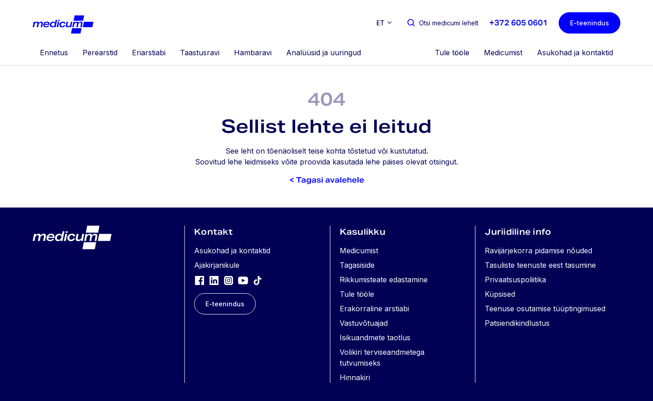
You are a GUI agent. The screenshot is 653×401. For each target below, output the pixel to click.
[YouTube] (243, 280)
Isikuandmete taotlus (375, 337)
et (380, 23)
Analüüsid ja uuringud (323, 52)
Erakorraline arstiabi (374, 308)
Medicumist (503, 52)
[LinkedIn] (214, 280)
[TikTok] (257, 280)
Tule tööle (452, 52)
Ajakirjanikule (216, 265)
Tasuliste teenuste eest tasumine (540, 265)
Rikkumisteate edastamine (384, 279)
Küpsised (500, 294)
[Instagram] (228, 280)
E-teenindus (589, 23)
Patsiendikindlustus (517, 323)
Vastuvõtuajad (364, 323)
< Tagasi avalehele (326, 180)
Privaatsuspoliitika (515, 279)
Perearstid (100, 52)
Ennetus (54, 52)
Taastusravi (199, 52)
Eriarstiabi (149, 52)
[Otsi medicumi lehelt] (442, 23)
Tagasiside (357, 265)
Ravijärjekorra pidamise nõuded (538, 250)
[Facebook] (199, 280)
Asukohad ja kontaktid (575, 52)
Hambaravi (253, 52)
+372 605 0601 (518, 23)
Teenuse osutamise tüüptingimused (545, 308)
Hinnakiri (355, 377)
